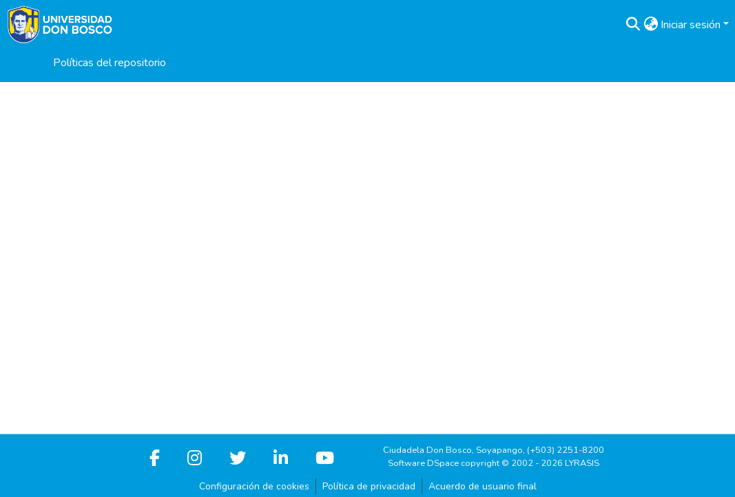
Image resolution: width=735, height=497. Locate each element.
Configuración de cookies (254, 486)
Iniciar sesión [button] (692, 24)
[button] (632, 25)
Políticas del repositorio (109, 62)
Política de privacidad (368, 486)
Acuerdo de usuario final (482, 486)
